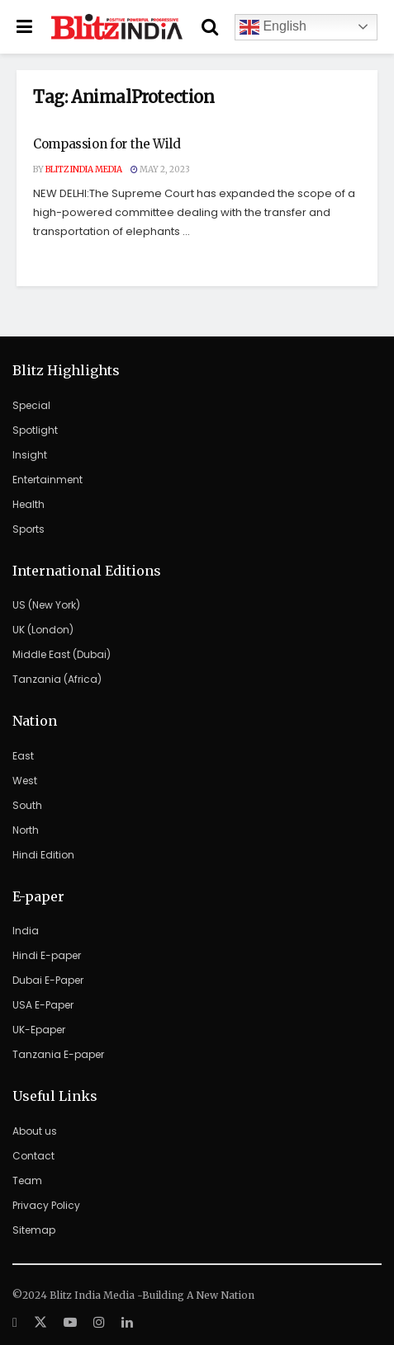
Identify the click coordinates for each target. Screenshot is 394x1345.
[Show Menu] (24, 27)
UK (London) (43, 630)
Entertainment (47, 480)
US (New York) (46, 605)
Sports (28, 529)
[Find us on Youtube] (70, 1322)
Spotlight (35, 430)
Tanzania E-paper (58, 1054)
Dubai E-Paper (47, 980)
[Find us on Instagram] (99, 1322)
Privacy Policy (46, 1205)
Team (27, 1180)
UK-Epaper (38, 1030)
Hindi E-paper (46, 955)
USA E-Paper (43, 1005)
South (27, 805)
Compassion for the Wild (107, 144)
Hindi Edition (43, 855)
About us (34, 1131)
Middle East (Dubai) (61, 654)
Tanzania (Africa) (57, 679)
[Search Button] (210, 27)
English (273, 27)
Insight (29, 455)
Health (28, 504)
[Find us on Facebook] (14, 1323)
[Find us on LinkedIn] (127, 1322)
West (24, 781)
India (25, 931)
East (23, 756)
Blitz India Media (83, 169)
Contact (33, 1156)
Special (31, 405)
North (25, 830)
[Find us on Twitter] (40, 1322)
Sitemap (33, 1230)
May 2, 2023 (160, 169)
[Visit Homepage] (117, 27)
